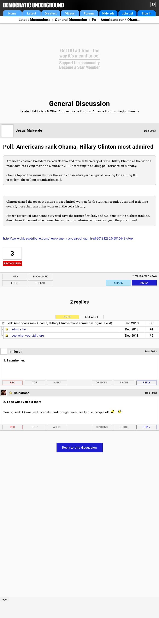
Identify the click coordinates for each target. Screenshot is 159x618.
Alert (15, 283)
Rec (12, 382)
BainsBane (21, 393)
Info (15, 276)
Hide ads (108, 13)
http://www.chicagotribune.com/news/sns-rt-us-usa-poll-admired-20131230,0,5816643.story (68, 238)
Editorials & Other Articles (51, 111)
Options (102, 382)
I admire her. (19, 329)
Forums (89, 13)
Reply (144, 282)
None (67, 316)
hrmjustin (15, 351)
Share (118, 282)
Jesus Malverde (29, 130)
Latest (31, 13)
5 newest (91, 316)
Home (12, 13)
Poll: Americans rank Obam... (116, 20)
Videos (70, 13)
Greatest (51, 13)
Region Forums (128, 111)
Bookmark (40, 276)
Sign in (146, 13)
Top (34, 382)
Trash (40, 283)
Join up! (127, 13)
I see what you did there (27, 335)
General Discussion (71, 20)
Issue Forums (81, 111)
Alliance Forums (104, 111)
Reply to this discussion (79, 447)
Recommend (12, 263)
